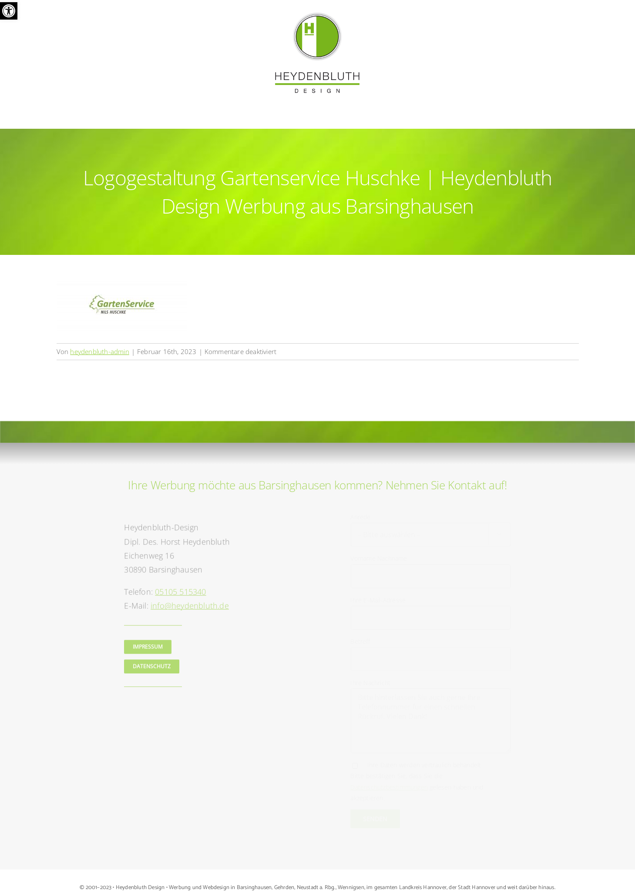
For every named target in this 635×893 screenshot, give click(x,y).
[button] (8, 11)
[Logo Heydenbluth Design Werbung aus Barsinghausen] (317, 14)
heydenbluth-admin (99, 351)
